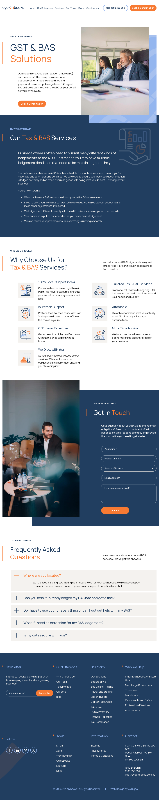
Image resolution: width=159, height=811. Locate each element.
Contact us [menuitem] (92, 8)
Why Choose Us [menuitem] (65, 691)
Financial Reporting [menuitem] (101, 731)
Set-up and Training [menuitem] (102, 701)
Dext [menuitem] (59, 785)
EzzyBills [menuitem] (61, 780)
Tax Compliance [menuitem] (100, 736)
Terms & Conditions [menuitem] (102, 770)
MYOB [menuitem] (59, 760)
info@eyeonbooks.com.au (140, 789)
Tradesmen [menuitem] (131, 705)
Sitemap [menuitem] (95, 760)
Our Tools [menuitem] (71, 8)
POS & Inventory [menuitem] (100, 726)
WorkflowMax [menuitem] (64, 770)
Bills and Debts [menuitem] (99, 711)
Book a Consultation (143, 7)
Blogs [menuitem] (81, 8)
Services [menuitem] (59, 8)
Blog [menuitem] (58, 711)
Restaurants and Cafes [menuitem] (138, 715)
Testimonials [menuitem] (63, 701)
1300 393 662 (132, 786)
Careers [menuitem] (61, 706)
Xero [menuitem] (59, 765)
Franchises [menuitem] (131, 710)
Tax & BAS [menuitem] (96, 721)
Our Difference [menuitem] (45, 8)
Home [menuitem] (32, 8)
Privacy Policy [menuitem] (98, 765)
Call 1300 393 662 (115, 7)
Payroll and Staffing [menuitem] (102, 706)
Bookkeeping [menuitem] (98, 696)
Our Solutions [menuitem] (98, 691)
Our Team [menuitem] (62, 696)
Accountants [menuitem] (132, 725)
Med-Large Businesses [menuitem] (138, 699)
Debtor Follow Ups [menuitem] (101, 716)
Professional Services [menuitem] (137, 720)
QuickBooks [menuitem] (63, 775)
